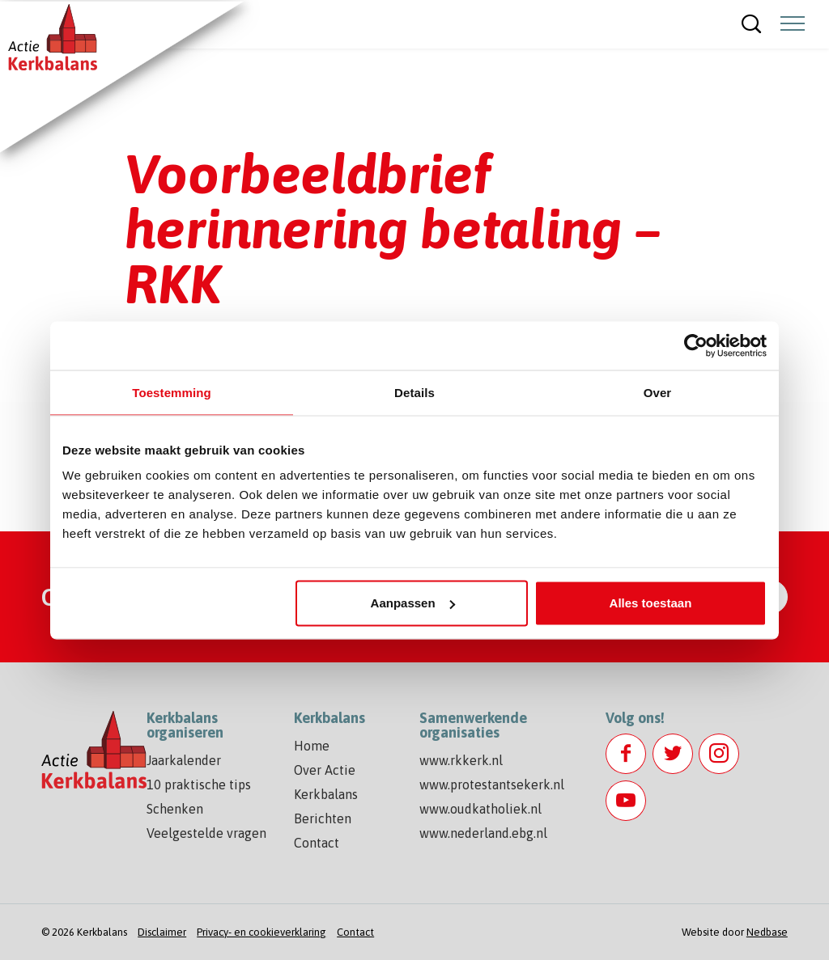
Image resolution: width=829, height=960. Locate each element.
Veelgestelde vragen (206, 833)
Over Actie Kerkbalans (326, 782)
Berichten (322, 818)
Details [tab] (414, 392)
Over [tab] (658, 392)
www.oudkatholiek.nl (480, 808)
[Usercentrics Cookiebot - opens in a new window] (696, 345)
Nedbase (767, 932)
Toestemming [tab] (171, 392)
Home (311, 745)
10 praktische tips (199, 784)
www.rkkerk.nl (461, 760)
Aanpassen (413, 603)
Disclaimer (162, 932)
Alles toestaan (651, 603)
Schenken (175, 808)
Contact (316, 842)
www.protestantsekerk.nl (491, 784)
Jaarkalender (184, 760)
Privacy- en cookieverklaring (261, 932)
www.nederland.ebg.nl (483, 833)
